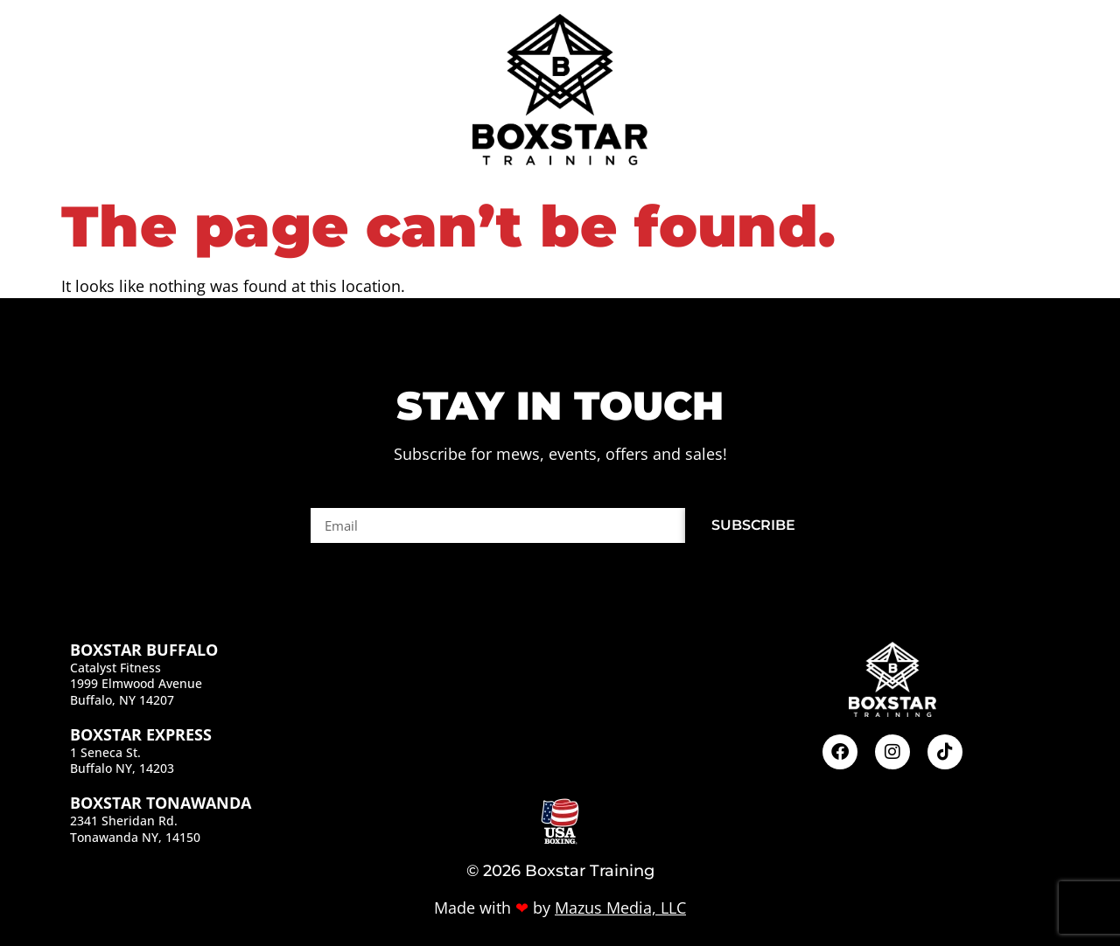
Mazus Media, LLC (620, 907)
